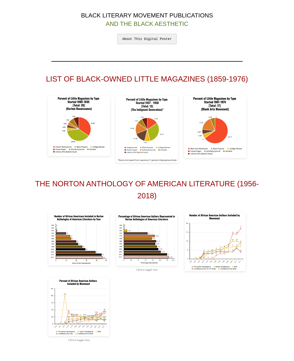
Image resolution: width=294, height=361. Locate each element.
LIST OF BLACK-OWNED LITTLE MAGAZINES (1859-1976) (147, 79)
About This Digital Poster (147, 39)
